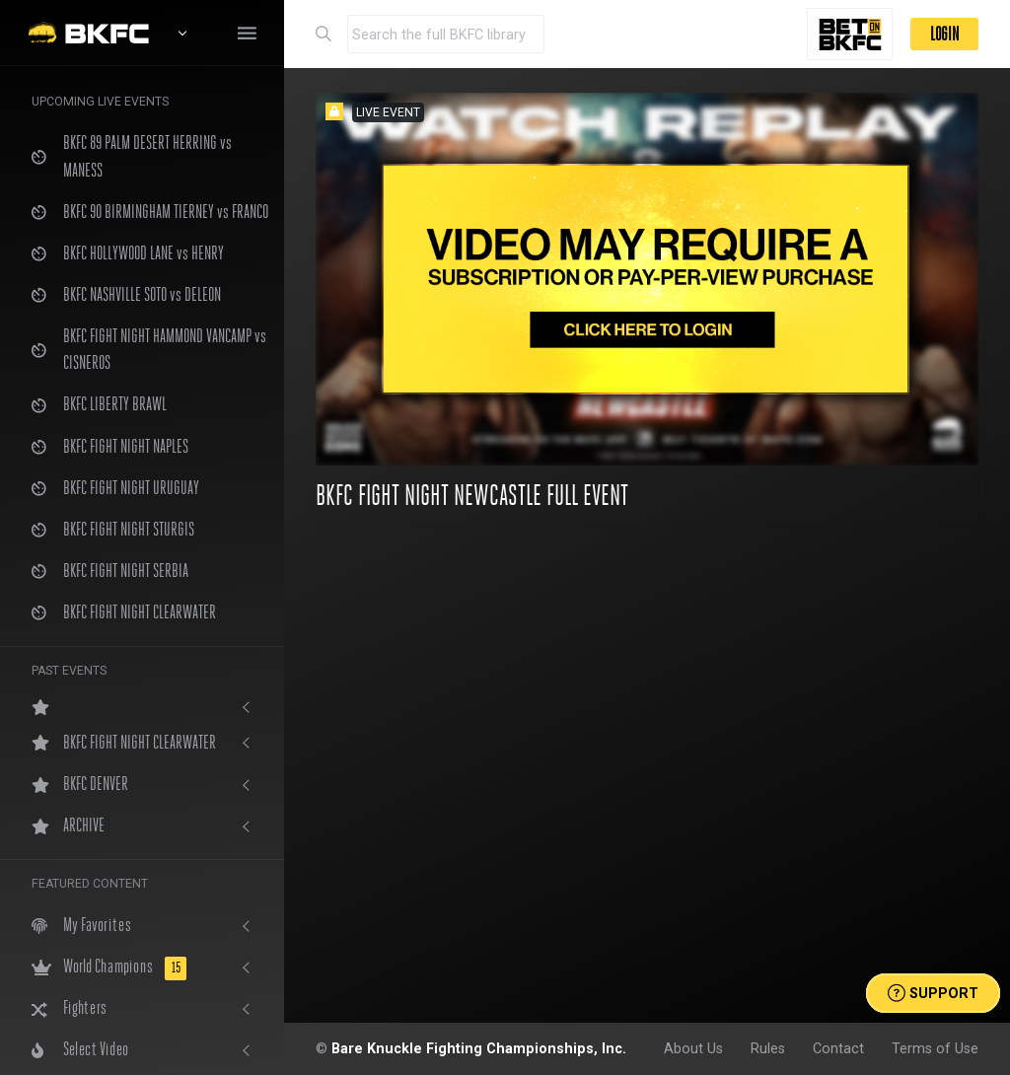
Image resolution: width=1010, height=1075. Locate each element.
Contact (838, 1048)
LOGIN (944, 34)
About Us (693, 1048)
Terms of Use (935, 1048)
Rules (768, 1048)
